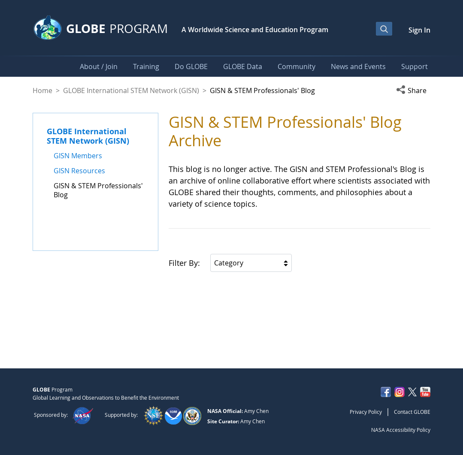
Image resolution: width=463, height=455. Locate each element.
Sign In (419, 30)
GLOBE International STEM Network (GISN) (131, 90)
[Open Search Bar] (384, 29)
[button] (413, 90)
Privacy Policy (366, 411)
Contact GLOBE (412, 411)
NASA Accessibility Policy (400, 429)
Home (42, 90)
